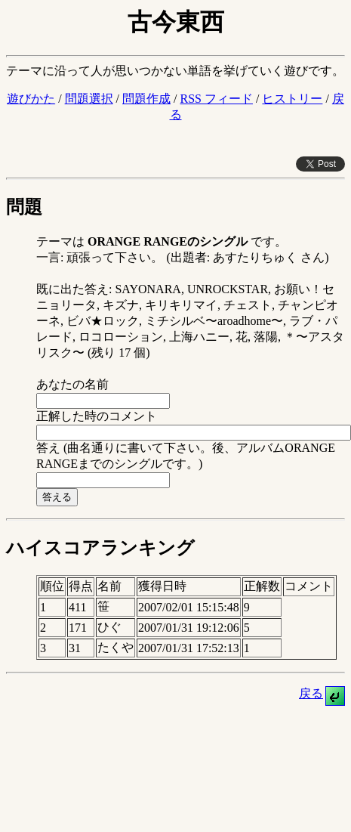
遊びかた (31, 98)
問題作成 (146, 98)
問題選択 (89, 98)
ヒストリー (292, 98)
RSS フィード (216, 98)
